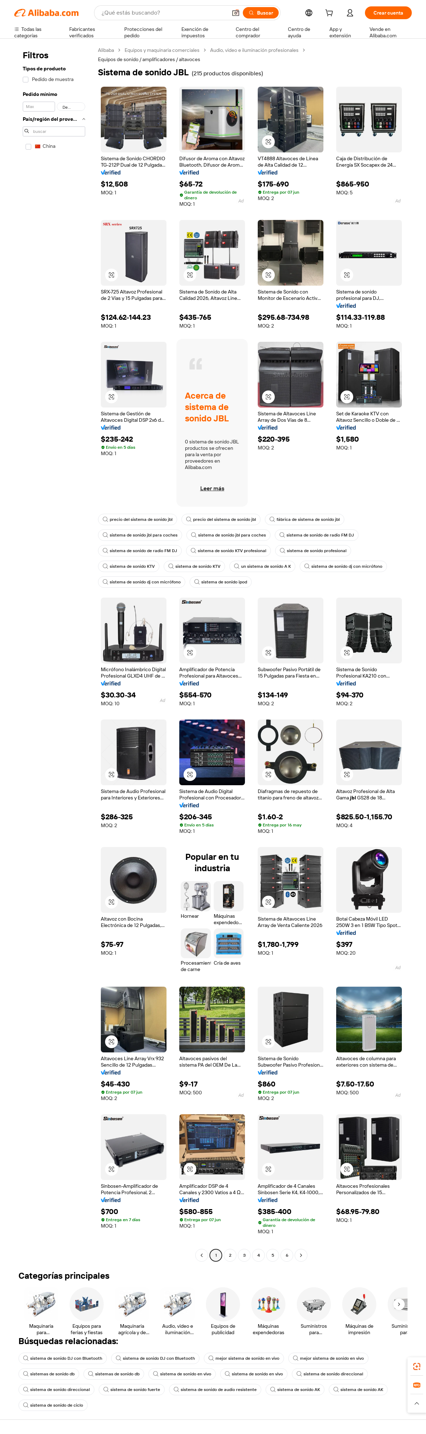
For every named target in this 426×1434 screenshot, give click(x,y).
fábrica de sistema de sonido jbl (304, 519)
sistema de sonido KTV (129, 566)
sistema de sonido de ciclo (53, 1405)
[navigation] (53, 654)
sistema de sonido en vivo (182, 1374)
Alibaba (106, 50)
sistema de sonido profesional (313, 551)
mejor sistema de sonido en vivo (243, 1358)
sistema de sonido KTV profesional (228, 551)
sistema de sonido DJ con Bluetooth (62, 1358)
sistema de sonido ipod (220, 582)
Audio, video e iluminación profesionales (254, 50)
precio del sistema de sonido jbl (138, 519)
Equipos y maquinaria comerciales (162, 50)
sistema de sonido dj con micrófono (343, 566)
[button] (235, 13)
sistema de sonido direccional (329, 1374)
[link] (417, 1366)
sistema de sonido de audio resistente (215, 1389)
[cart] (330, 14)
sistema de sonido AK (295, 1389)
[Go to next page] (301, 1255)
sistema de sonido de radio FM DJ (316, 535)
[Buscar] (261, 12)
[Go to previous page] (201, 1255)
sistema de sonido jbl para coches (140, 535)
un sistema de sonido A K (262, 566)
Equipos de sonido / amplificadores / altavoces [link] (149, 59)
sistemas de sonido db (49, 1374)
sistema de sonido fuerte (131, 1389)
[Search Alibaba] (164, 13)
